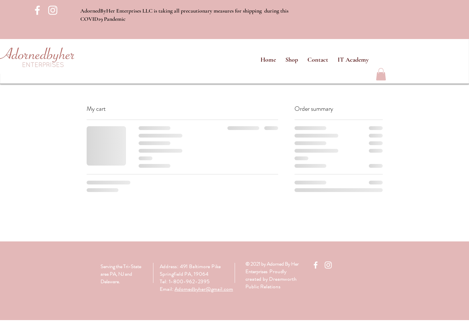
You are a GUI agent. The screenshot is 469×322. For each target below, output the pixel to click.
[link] (381, 74)
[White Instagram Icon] (53, 10)
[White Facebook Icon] (37, 10)
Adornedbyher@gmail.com (203, 289)
